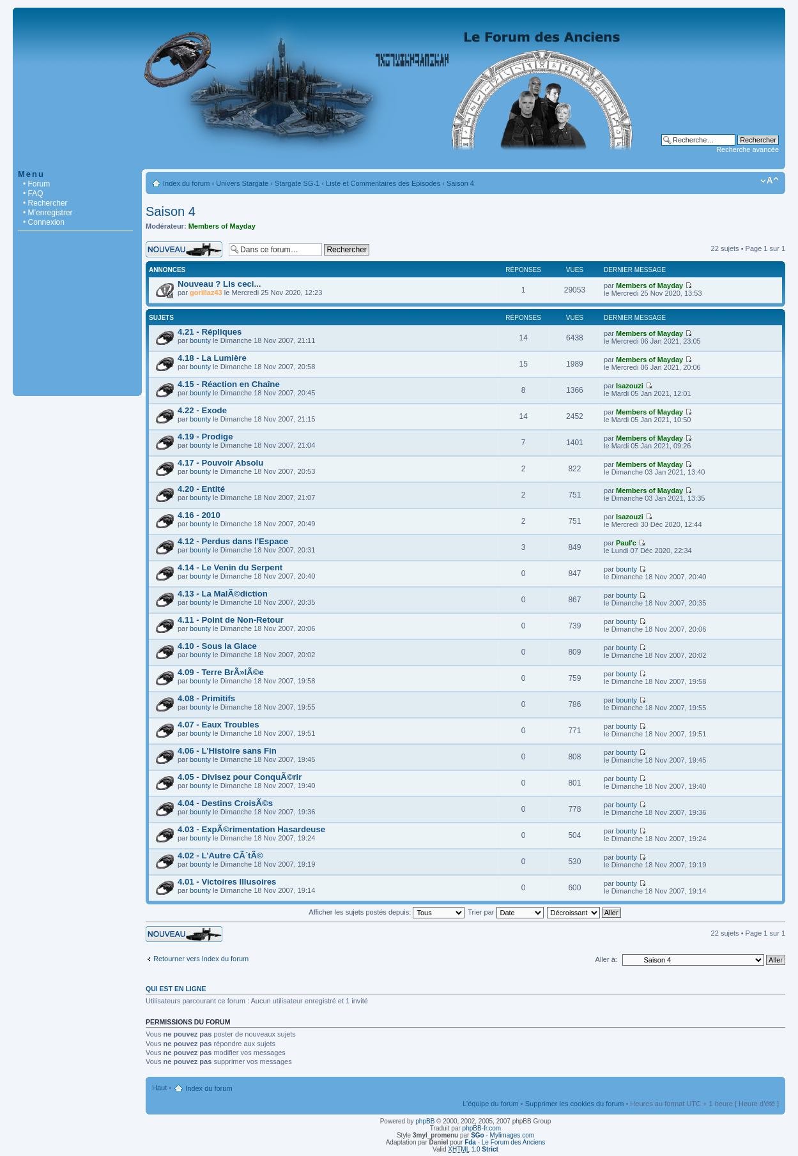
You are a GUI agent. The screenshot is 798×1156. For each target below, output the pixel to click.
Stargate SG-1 (297, 183)
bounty (200, 340)
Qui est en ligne (176, 988)
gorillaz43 (206, 292)
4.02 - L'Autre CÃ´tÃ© (220, 855)
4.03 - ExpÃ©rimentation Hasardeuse (251, 829)
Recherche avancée (747, 149)
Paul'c (626, 543)
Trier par (505, 912)
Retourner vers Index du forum (201, 958)
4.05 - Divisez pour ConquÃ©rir (240, 777)
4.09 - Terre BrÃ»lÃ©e (221, 672)
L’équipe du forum (490, 1103)
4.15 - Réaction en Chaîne (229, 384)
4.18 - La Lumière (212, 358)
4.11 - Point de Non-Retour (231, 620)
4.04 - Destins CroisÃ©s (225, 803)
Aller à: (606, 959)
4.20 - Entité (201, 489)
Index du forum (186, 183)
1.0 (473, 1149)
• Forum (36, 183)
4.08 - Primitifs (206, 698)
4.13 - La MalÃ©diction (223, 593)
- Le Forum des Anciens (504, 1142)
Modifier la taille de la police (769, 180)
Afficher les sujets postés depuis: (386, 912)
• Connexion (44, 222)
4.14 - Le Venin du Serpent (230, 567)
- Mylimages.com (502, 1135)
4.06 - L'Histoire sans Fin (227, 751)
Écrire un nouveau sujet (184, 249)
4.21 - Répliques (210, 332)
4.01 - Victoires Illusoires (227, 881)
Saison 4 (460, 183)
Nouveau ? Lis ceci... (219, 284)
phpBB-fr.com (482, 1128)
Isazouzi (629, 386)
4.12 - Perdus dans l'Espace (233, 541)
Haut (159, 1087)
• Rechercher (45, 203)
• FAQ (33, 193)
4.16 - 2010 (199, 515)
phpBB (424, 1121)
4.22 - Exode (202, 410)
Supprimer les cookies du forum (574, 1103)
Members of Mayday (222, 226)
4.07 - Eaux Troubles (218, 724)
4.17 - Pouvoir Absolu (220, 463)
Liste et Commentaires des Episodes (383, 183)
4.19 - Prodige (205, 436)
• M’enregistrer (48, 212)
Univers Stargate (242, 183)
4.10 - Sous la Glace (217, 646)
